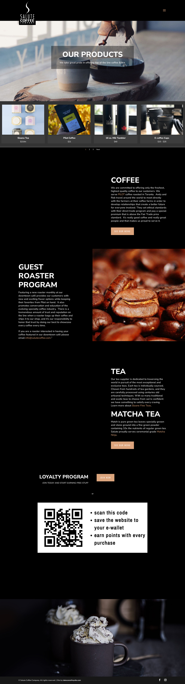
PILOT (121, 194)
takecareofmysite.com (72, 680)
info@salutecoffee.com (38, 338)
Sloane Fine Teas (141, 405)
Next (98, 149)
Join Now (105, 477)
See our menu (122, 231)
